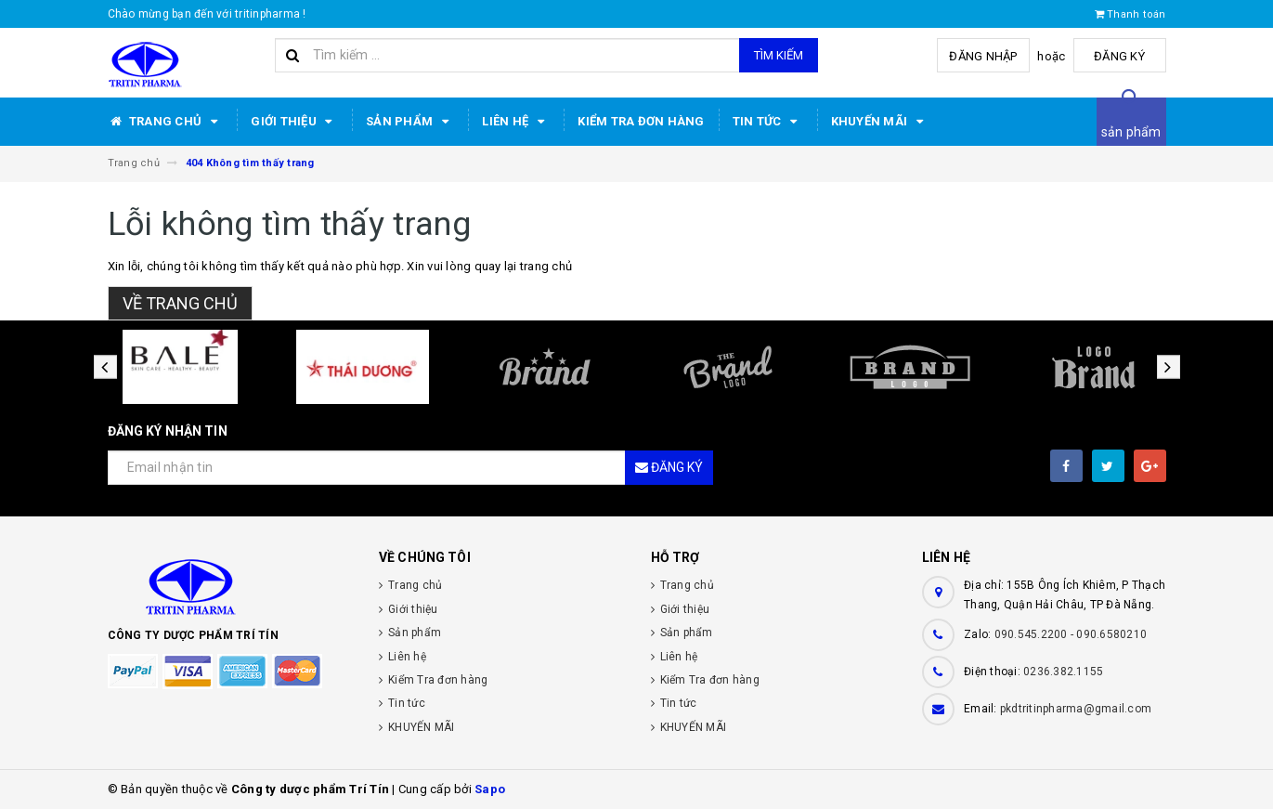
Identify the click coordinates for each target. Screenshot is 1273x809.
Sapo (489, 789)
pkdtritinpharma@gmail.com (1075, 708)
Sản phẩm (410, 121)
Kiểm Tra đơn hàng (641, 121)
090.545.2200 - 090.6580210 (1071, 634)
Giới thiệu (294, 121)
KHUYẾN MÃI (880, 121)
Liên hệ (516, 121)
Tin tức (768, 121)
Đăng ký (1119, 56)
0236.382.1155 (1063, 671)
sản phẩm (1131, 131)
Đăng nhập (983, 56)
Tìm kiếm (778, 55)
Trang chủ (166, 121)
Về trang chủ (180, 303)
